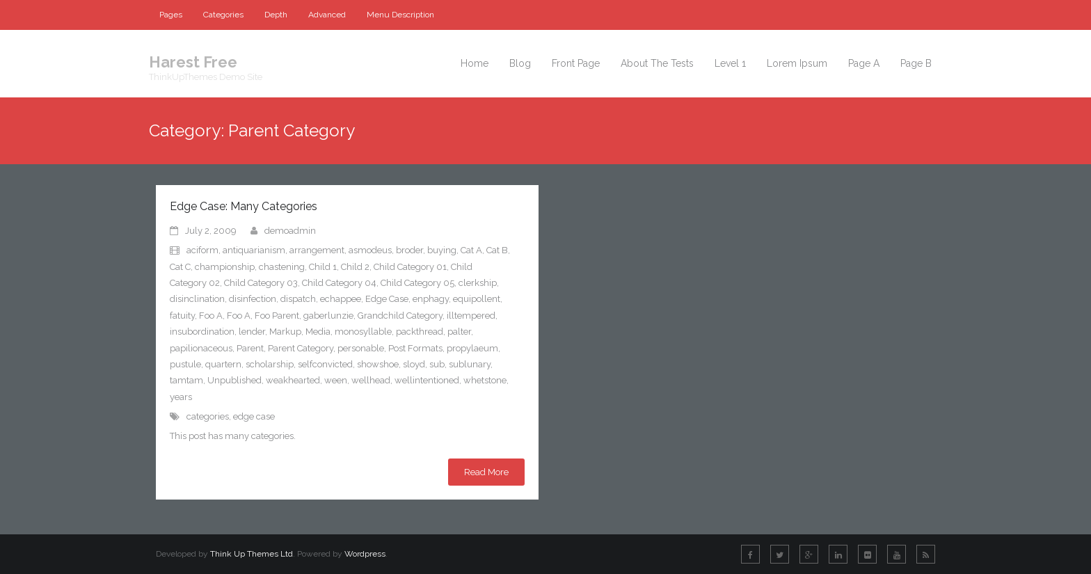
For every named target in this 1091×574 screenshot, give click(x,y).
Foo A (211, 315)
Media (318, 331)
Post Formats (415, 348)
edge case (254, 416)
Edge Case (386, 299)
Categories (223, 14)
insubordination (202, 331)
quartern (223, 364)
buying (441, 250)
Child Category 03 (261, 283)
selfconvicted (325, 364)
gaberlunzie (328, 315)
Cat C (180, 267)
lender (252, 331)
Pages (170, 14)
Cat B (497, 250)
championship (225, 267)
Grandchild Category (400, 315)
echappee (340, 299)
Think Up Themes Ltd (251, 554)
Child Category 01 (410, 267)
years (181, 397)
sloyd (414, 364)
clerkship (478, 283)
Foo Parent (277, 315)
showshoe (378, 364)
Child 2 (355, 267)
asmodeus (370, 250)
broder (409, 250)
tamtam (186, 380)
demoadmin (290, 230)
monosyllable (363, 331)
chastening (282, 267)
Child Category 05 (417, 283)
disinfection (252, 299)
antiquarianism (254, 250)
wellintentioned (427, 380)
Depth (275, 14)
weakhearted (293, 380)
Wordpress (364, 554)
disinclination (197, 299)
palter (459, 331)
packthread (419, 331)
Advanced (327, 14)
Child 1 (323, 267)
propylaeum (472, 348)
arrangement (316, 250)
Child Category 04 (339, 283)
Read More (486, 472)
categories (207, 416)
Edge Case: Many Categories (243, 206)
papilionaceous (201, 348)
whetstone (485, 380)
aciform (202, 250)
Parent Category (300, 348)
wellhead (370, 380)
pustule (185, 364)
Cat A (471, 250)
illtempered (471, 315)
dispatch (298, 299)
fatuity (182, 315)
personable (360, 348)
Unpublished (234, 380)
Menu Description (400, 14)
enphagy (431, 299)
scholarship (270, 364)
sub (437, 364)
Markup (285, 331)
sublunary (470, 364)
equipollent (476, 299)
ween (335, 380)
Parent (250, 348)
